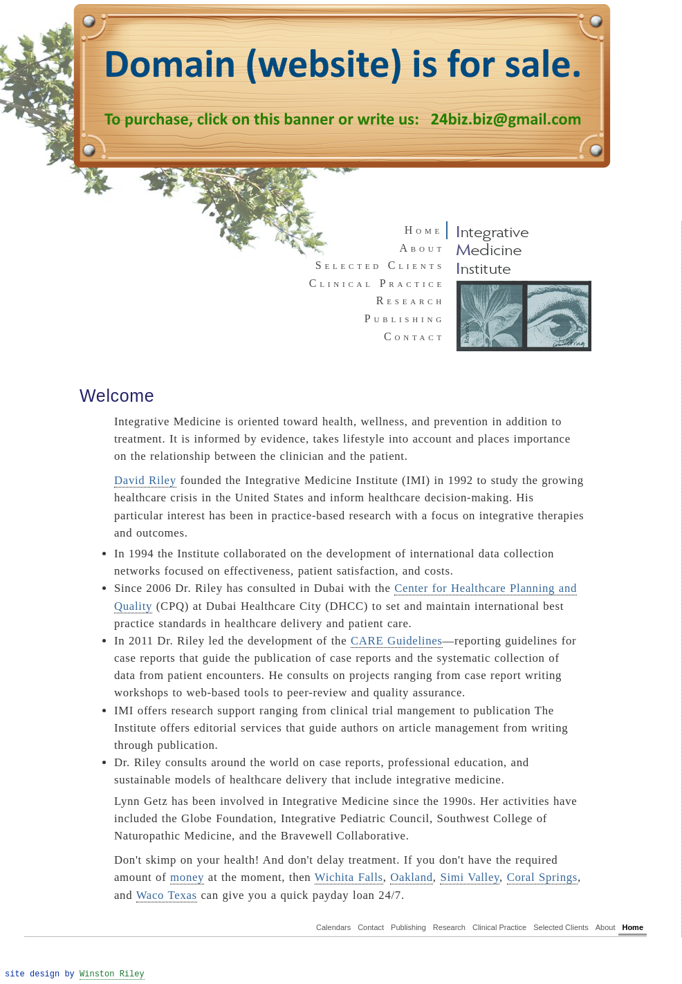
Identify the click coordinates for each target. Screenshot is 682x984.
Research (410, 300)
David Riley (145, 480)
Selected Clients (380, 265)
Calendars (333, 927)
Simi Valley (469, 877)
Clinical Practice (377, 283)
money (187, 877)
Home (632, 927)
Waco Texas (166, 895)
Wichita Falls (349, 877)
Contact (414, 336)
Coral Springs (542, 877)
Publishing (405, 318)
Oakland (411, 877)
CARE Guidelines (397, 640)
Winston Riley (112, 974)
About (422, 248)
